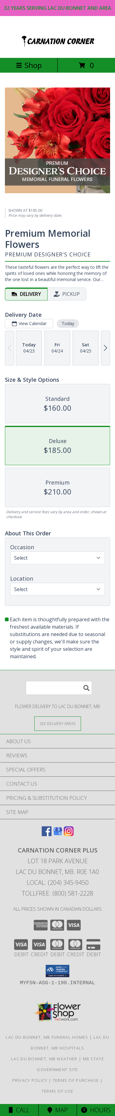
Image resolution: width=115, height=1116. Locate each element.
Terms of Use (58, 1091)
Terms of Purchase (76, 1080)
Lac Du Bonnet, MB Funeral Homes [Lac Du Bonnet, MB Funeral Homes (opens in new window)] (47, 1037)
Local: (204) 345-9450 (58, 882)
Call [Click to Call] (19, 1110)
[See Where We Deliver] (57, 723)
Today (68, 323)
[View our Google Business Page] (58, 834)
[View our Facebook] (47, 834)
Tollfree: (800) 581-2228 (57, 893)
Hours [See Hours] (96, 1110)
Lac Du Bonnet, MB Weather (44, 1059)
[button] (57, 971)
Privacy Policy (30, 1080)
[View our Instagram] (69, 834)
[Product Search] (59, 688)
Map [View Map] (58, 1110)
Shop (29, 65)
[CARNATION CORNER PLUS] (57, 49)
